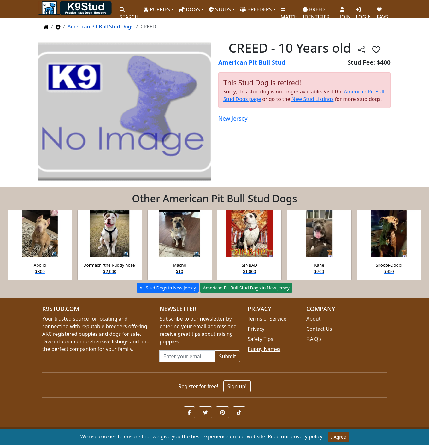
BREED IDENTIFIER (316, 10)
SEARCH (129, 11)
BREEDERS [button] (256, 9)
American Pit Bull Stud (251, 62)
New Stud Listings (312, 99)
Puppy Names (264, 349)
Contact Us (319, 328)
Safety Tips (260, 338)
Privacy (256, 328)
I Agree (338, 437)
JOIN (345, 11)
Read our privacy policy (295, 436)
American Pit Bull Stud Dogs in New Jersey (246, 288)
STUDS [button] (220, 9)
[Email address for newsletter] (187, 356)
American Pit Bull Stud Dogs (100, 26)
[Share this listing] (361, 49)
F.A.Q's (314, 338)
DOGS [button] (189, 9)
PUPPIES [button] (157, 9)
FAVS (382, 11)
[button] (376, 49)
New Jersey (232, 118)
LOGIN (364, 11)
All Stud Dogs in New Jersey (167, 288)
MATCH (289, 11)
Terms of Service (267, 318)
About (313, 318)
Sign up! (237, 386)
